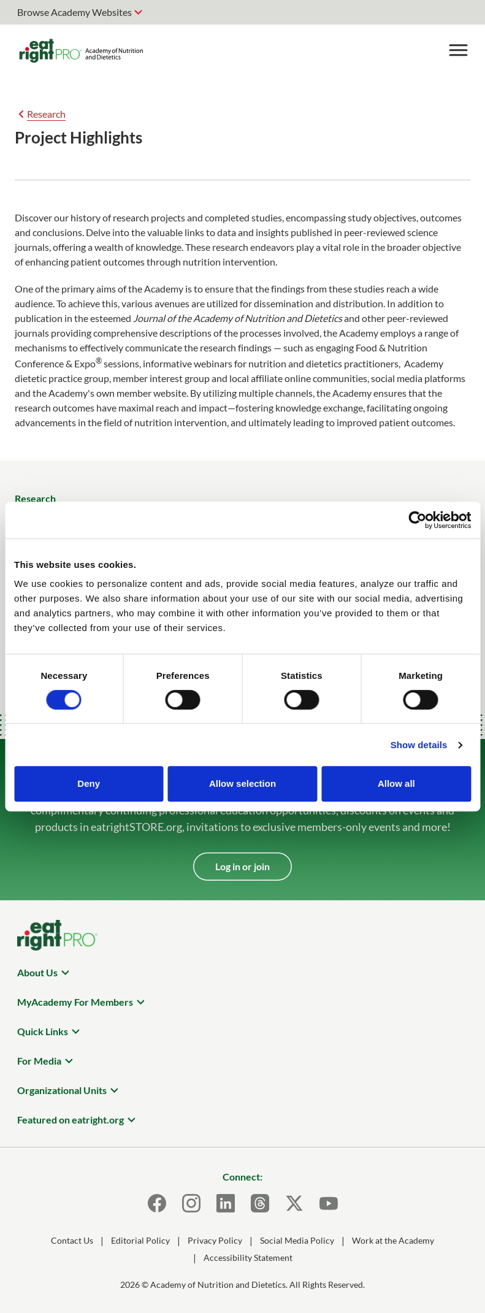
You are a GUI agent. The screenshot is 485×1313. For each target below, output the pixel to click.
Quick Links (42, 1031)
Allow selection (242, 783)
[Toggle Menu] (458, 50)
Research (46, 114)
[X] (294, 1203)
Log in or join (242, 866)
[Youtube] (328, 1203)
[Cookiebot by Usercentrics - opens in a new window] (417, 520)
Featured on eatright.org (70, 1119)
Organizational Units (62, 1090)
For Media (39, 1060)
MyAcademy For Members (75, 1002)
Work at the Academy (393, 1240)
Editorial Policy (140, 1240)
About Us (37, 972)
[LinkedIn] (225, 1203)
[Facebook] (157, 1203)
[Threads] (260, 1203)
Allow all (396, 783)
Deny (88, 783)
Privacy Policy (215, 1240)
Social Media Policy (297, 1240)
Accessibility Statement (248, 1257)
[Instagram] (191, 1203)
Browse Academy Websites (74, 12)
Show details (419, 745)
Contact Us (72, 1240)
